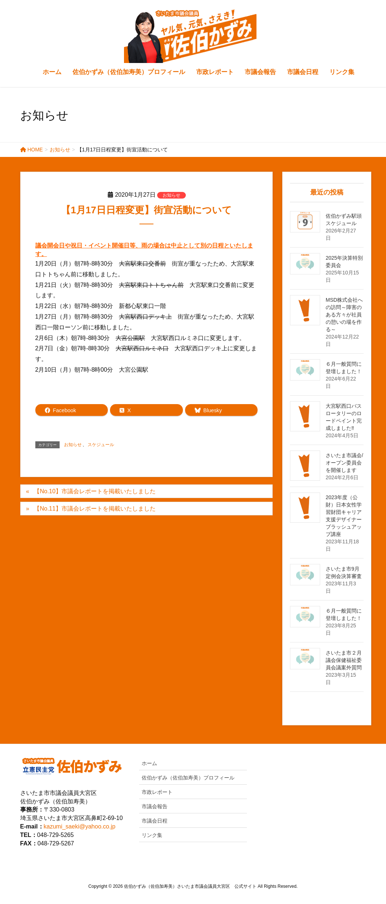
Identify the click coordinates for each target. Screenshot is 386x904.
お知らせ (171, 195)
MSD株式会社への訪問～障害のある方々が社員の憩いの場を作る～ (344, 314)
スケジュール (101, 444)
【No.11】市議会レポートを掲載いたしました (95, 508)
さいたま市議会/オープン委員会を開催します (344, 462)
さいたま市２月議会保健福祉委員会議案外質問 (344, 660)
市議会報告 (154, 806)
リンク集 (152, 835)
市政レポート (157, 792)
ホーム (149, 763)
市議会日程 (154, 821)
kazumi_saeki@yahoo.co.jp (80, 826)
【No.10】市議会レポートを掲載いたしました (95, 491)
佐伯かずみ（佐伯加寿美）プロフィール (188, 778)
